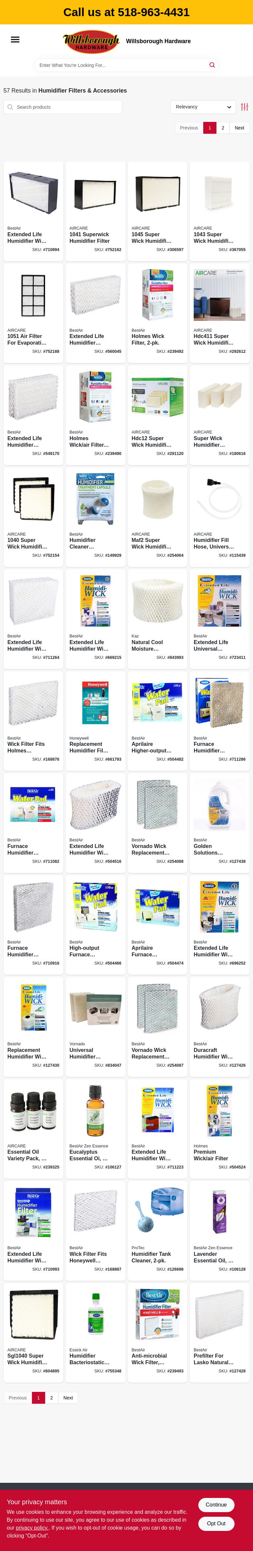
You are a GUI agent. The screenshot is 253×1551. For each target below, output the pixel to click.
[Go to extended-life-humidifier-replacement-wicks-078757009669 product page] (34, 415)
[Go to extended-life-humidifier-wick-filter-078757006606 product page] (34, 1231)
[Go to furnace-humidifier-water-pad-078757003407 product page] (34, 925)
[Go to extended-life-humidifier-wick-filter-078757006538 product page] (34, 619)
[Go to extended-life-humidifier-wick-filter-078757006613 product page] (96, 619)
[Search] (212, 64)
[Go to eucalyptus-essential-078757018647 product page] (96, 1129)
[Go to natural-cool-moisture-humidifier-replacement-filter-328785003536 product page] (158, 619)
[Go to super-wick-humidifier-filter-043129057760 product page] (34, 1333)
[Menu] (15, 39)
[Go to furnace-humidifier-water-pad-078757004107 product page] (220, 721)
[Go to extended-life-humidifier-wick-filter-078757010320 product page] (96, 823)
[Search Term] (126, 65)
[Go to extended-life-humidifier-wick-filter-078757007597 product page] (220, 925)
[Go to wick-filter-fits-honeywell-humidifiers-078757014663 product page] (96, 1231)
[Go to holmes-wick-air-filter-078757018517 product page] (96, 415)
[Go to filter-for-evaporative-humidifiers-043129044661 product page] (34, 313)
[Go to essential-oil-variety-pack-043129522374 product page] (34, 1129)
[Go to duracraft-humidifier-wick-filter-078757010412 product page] (220, 1027)
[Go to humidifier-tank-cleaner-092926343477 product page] (158, 1231)
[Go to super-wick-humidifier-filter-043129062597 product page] (220, 211)
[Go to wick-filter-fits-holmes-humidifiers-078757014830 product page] (34, 721)
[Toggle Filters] (244, 107)
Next (239, 127)
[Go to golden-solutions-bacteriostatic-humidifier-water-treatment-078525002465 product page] (220, 823)
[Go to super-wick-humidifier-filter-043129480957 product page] (220, 415)
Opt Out (216, 1523)
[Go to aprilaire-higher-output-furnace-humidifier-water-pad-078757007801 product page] (158, 721)
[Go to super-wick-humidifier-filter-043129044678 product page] (34, 517)
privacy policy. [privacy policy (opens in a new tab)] (32, 1528)
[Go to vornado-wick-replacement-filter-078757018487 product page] (158, 823)
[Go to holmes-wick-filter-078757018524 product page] (158, 313)
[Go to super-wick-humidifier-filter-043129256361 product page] (220, 313)
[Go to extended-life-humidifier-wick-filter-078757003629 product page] (158, 1129)
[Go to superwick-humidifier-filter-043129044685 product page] (96, 211)
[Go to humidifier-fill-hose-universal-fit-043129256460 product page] (220, 517)
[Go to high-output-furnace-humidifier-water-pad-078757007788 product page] (96, 925)
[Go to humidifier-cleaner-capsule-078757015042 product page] (96, 517)
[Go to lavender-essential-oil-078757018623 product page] (220, 1231)
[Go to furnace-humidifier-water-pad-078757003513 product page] (34, 823)
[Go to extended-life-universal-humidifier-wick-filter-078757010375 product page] (220, 619)
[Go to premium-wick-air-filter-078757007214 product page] (220, 1129)
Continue (216, 1505)
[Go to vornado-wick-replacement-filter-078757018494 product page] (158, 1027)
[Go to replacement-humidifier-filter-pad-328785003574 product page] (96, 721)
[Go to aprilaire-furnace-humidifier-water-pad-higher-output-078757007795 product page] (158, 925)
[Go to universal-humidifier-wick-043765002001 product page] (96, 1027)
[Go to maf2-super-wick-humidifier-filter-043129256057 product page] (158, 517)
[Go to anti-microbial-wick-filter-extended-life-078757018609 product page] (158, 1333)
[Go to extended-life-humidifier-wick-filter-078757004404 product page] (34, 211)
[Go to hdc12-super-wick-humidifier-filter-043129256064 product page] (158, 415)
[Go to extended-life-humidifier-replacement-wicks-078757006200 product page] (96, 313)
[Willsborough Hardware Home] (92, 41)
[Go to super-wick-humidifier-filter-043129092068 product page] (158, 211)
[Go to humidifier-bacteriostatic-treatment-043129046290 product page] (96, 1333)
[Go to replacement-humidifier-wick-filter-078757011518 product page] (34, 1027)
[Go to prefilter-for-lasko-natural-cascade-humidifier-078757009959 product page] (220, 1333)
